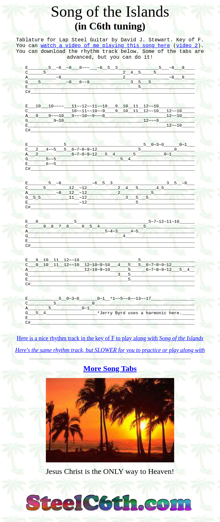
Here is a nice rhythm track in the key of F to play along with (110, 338)
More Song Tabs (110, 368)
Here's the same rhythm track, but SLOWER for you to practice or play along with (110, 350)
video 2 (187, 46)
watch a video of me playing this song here (105, 46)
